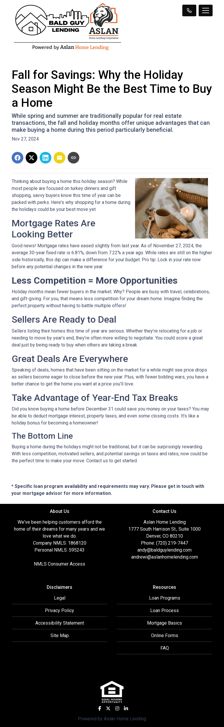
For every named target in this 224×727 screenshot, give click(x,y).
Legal (59, 598)
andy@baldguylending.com (164, 550)
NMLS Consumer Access (59, 564)
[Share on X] (31, 157)
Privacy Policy (59, 610)
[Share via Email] (59, 157)
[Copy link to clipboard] (73, 157)
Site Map (59, 635)
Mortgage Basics (164, 623)
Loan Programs (164, 598)
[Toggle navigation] (206, 10)
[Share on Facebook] (17, 157)
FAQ (164, 648)
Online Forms (164, 635)
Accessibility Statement (59, 623)
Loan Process (164, 610)
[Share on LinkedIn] (45, 157)
